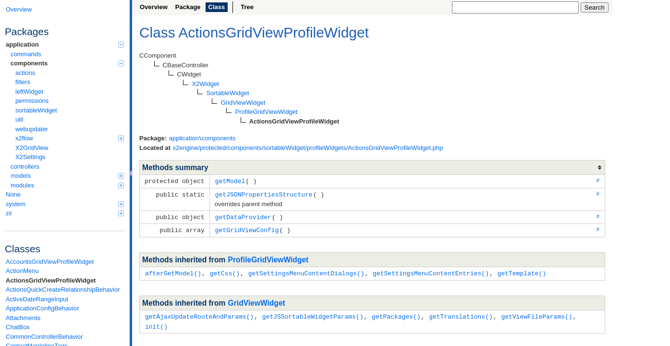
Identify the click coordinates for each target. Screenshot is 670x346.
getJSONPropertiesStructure (264, 193)
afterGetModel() (173, 271)
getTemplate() (521, 271)
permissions (32, 100)
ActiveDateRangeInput (37, 299)
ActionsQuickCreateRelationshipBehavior (63, 289)
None (13, 194)
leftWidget (29, 91)
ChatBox (18, 327)
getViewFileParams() (536, 313)
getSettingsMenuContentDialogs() (306, 271)
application (65, 44)
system (65, 204)
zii (65, 213)
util (19, 119)
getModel (230, 180)
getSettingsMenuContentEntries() (431, 271)
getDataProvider (243, 215)
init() (156, 323)
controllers (25, 166)
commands (26, 54)
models (67, 175)
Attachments (23, 317)
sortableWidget (36, 110)
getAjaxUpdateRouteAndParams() (199, 313)
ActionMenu (22, 270)
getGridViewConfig (247, 228)
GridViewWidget (256, 301)
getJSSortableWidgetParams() (313, 313)
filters (22, 82)
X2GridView (31, 147)
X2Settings (30, 157)
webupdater (31, 129)
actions (25, 72)
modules (67, 185)
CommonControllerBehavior (44, 336)
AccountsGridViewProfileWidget (50, 261)
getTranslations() (461, 313)
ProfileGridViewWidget (268, 258)
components (67, 63)
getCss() (225, 271)
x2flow (69, 138)
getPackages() (396, 313)
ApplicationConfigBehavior (42, 308)
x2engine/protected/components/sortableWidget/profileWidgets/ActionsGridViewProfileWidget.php (308, 147)
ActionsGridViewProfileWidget (51, 280)
